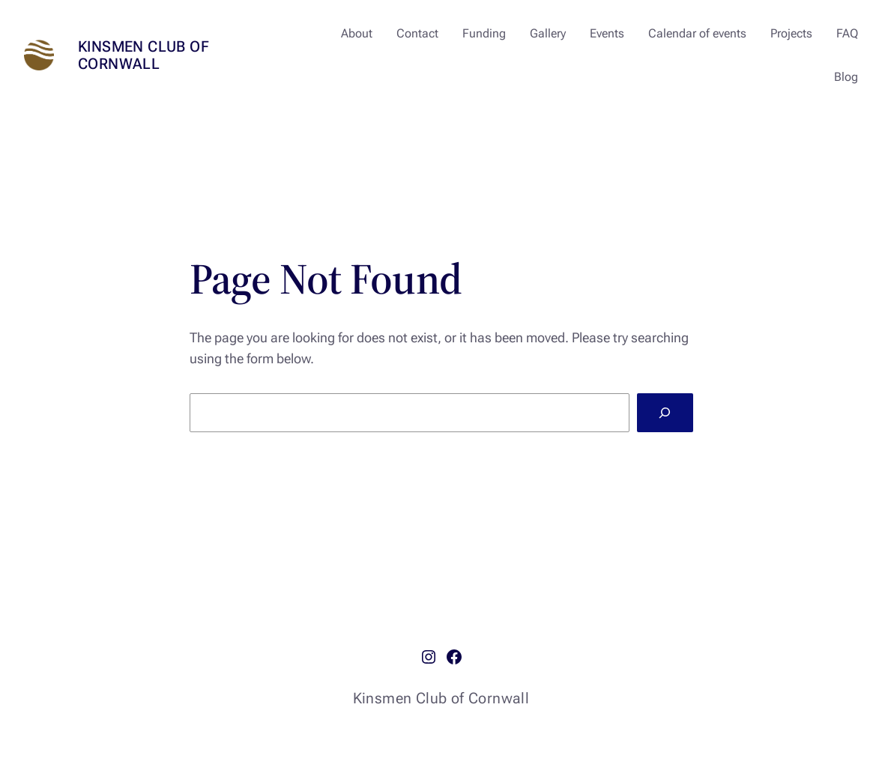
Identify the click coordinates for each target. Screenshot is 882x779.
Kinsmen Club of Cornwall (143, 55)
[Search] (665, 412)
